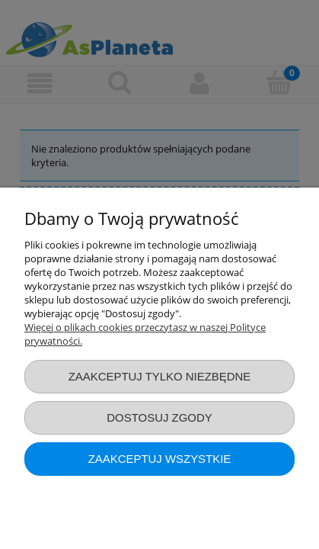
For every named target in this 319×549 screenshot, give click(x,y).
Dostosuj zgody (159, 417)
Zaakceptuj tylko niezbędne (160, 376)
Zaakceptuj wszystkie (159, 458)
